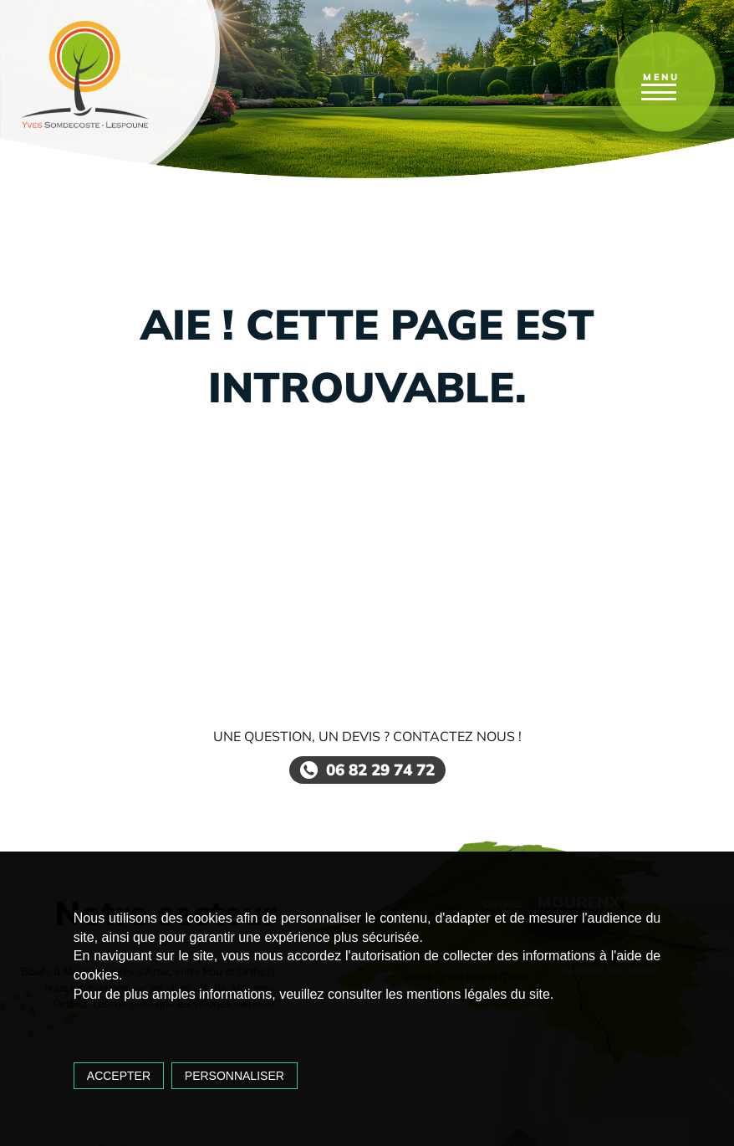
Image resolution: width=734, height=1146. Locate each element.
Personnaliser (234, 1075)
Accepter (118, 1075)
